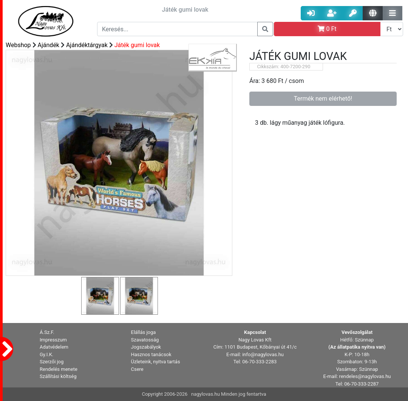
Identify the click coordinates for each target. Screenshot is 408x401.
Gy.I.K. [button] (46, 354)
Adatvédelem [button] (54, 347)
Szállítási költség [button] (58, 376)
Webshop (18, 45)
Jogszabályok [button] (146, 347)
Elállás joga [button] (143, 332)
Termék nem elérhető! (323, 98)
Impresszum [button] (53, 340)
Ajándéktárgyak (87, 45)
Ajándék (48, 45)
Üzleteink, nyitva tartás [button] (155, 361)
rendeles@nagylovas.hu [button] (365, 376)
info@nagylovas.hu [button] (263, 354)
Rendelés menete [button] (58, 369)
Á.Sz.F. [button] (47, 332)
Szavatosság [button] (145, 340)
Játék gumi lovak (137, 45)
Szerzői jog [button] (51, 361)
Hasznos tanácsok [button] (151, 354)
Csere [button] (137, 369)
